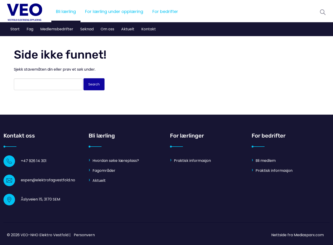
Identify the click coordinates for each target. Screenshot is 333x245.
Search (94, 84)
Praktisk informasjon (192, 160)
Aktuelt (127, 29)
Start (15, 29)
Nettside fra (297, 235)
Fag (30, 29)
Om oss (107, 29)
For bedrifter (165, 11)
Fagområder (103, 170)
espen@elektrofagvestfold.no (48, 180)
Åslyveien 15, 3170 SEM (40, 199)
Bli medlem (266, 160)
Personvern (84, 235)
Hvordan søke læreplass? (115, 160)
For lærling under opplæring (114, 11)
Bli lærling (66, 11)
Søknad (87, 29)
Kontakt (148, 29)
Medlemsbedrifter (56, 29)
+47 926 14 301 (33, 160)
